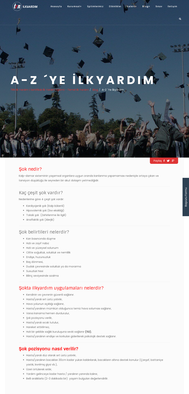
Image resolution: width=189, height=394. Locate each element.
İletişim (172, 6)
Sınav (159, 6)
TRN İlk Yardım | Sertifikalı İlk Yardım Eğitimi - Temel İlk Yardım (50, 90)
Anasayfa (56, 6)
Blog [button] (146, 6)
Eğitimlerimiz (95, 6)
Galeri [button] (132, 6)
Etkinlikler (115, 6)
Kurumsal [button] (74, 6)
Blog (95, 90)
